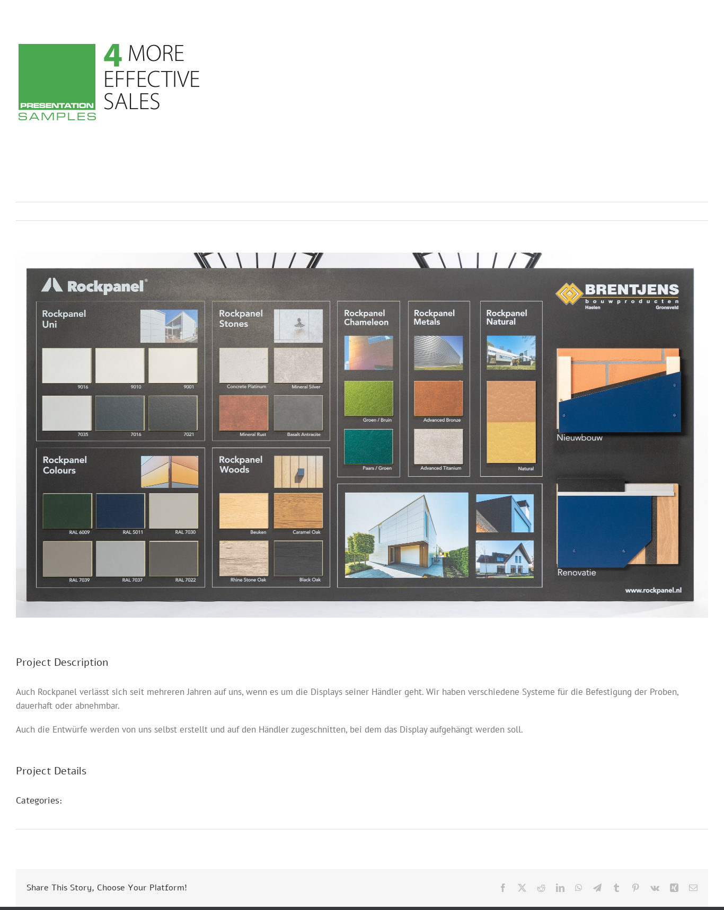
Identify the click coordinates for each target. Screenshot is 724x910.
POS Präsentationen (115, 813)
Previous (653, 211)
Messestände (101, 800)
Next (690, 211)
